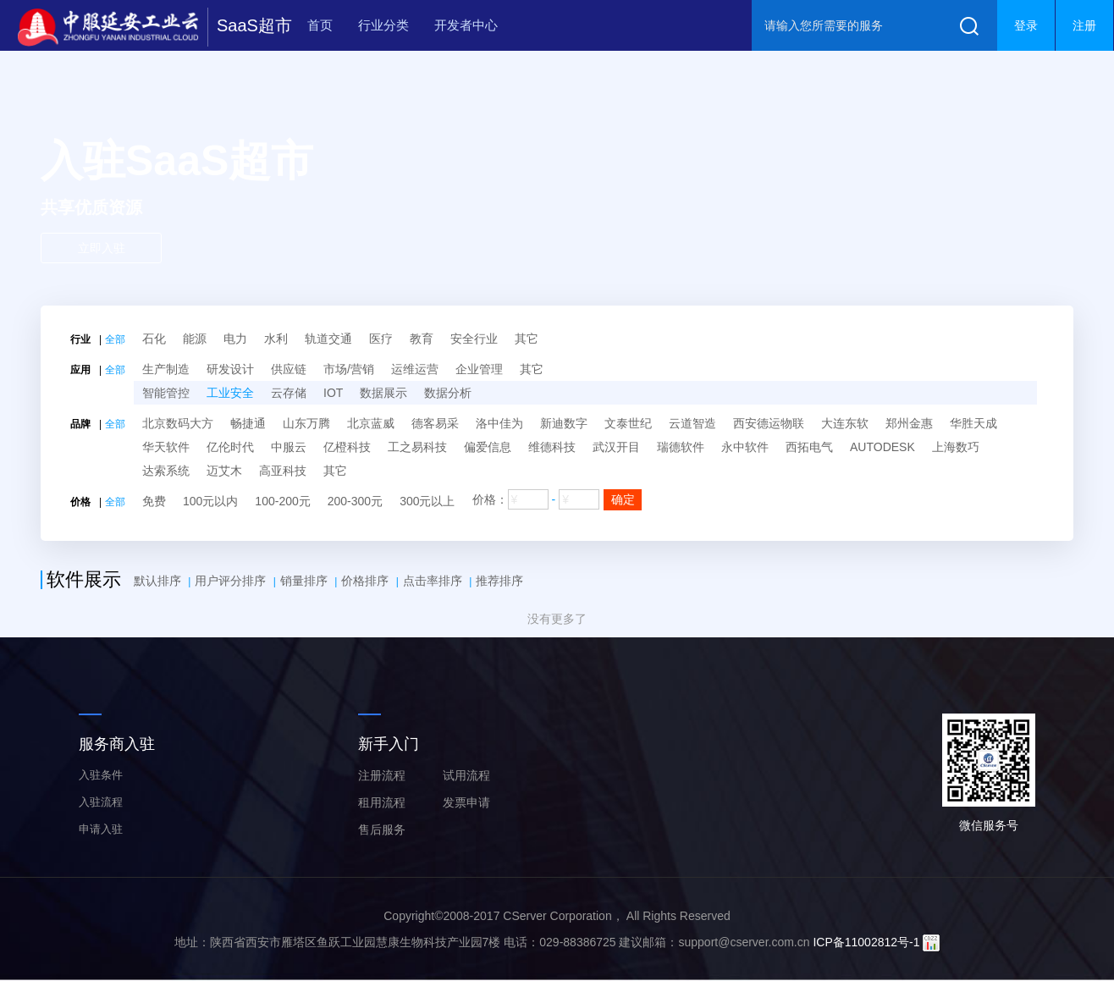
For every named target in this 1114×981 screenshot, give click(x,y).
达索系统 (166, 470)
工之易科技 (417, 447)
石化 (154, 338)
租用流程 (381, 802)
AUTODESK (882, 447)
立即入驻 (101, 248)
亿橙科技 (347, 447)
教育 (421, 338)
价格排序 (365, 581)
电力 (235, 338)
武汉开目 (616, 447)
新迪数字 (563, 423)
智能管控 (166, 393)
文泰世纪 (628, 423)
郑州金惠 (909, 423)
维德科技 (552, 447)
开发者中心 (466, 25)
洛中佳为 (499, 423)
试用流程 (466, 775)
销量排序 (304, 581)
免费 (154, 501)
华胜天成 (973, 423)
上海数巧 (955, 447)
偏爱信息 (487, 447)
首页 (320, 25)
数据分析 (448, 393)
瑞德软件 (680, 447)
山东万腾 (306, 423)
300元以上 (427, 501)
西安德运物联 (768, 423)
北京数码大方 (177, 423)
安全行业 (474, 338)
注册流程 (381, 775)
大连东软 (845, 423)
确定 (623, 499)
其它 (526, 338)
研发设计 (230, 369)
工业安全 (230, 393)
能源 (195, 338)
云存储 (288, 393)
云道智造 (692, 423)
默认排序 (157, 581)
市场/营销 (348, 369)
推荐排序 (499, 581)
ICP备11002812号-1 (866, 942)
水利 (276, 338)
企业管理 (479, 369)
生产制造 (166, 369)
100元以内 (210, 501)
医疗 (381, 338)
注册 (1084, 25)
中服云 (288, 447)
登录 (1026, 25)
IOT (333, 393)
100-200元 (282, 501)
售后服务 (381, 829)
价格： (557, 499)
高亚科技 (282, 470)
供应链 (288, 369)
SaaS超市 (254, 25)
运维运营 (414, 369)
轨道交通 (328, 338)
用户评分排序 (230, 581)
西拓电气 (809, 447)
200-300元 (355, 501)
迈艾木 (224, 470)
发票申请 (466, 802)
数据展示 (383, 393)
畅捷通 (248, 423)
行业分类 (383, 25)
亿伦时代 (230, 447)
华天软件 (166, 447)
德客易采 (435, 423)
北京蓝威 (370, 423)
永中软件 (745, 447)
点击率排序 (432, 581)
